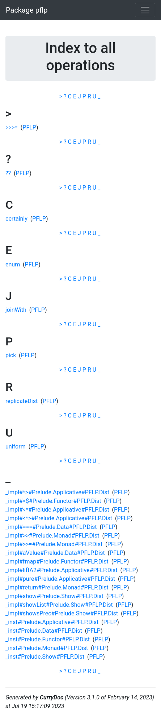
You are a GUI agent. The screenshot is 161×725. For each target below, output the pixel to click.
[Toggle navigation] (145, 10)
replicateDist (21, 401)
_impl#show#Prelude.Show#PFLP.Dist (54, 596)
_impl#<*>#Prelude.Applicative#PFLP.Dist (58, 518)
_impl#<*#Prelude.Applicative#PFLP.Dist (57, 509)
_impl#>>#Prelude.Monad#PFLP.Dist (52, 535)
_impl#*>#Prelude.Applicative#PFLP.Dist (57, 492)
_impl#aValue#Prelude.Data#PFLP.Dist (55, 552)
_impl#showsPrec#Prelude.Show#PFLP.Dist (61, 613)
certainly (16, 218)
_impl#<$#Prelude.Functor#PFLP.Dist (53, 501)
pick (10, 355)
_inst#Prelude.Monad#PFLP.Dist (46, 648)
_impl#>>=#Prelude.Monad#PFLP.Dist (53, 544)
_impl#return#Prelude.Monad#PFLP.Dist (57, 587)
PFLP (29, 127)
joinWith (15, 309)
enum (12, 264)
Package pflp (27, 10)
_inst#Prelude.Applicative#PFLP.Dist (51, 622)
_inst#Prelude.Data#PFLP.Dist (43, 630)
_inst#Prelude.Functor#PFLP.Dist (47, 639)
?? (8, 173)
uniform (15, 446)
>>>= (11, 127)
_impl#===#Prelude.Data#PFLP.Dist (51, 526)
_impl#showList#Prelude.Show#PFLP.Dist (59, 604)
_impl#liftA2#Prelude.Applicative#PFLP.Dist (61, 570)
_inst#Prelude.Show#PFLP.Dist (44, 656)
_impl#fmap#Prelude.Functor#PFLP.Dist (57, 561)
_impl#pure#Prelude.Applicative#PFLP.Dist (60, 578)
